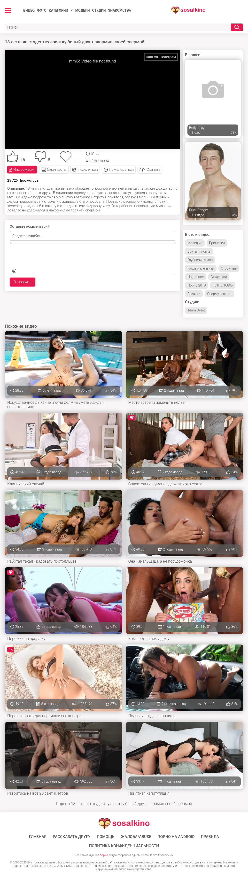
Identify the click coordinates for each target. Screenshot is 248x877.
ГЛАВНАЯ (37, 837)
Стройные (229, 268)
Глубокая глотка (200, 260)
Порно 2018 (196, 285)
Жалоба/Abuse (136, 837)
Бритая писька (198, 251)
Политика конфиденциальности (124, 846)
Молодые (194, 243)
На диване (195, 277)
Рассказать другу (72, 837)
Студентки (219, 277)
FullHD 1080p (223, 285)
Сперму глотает (219, 294)
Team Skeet (196, 310)
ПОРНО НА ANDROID (176, 837)
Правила (210, 837)
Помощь (106, 837)
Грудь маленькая (200, 268)
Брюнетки (217, 243)
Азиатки (193, 294)
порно (104, 855)
